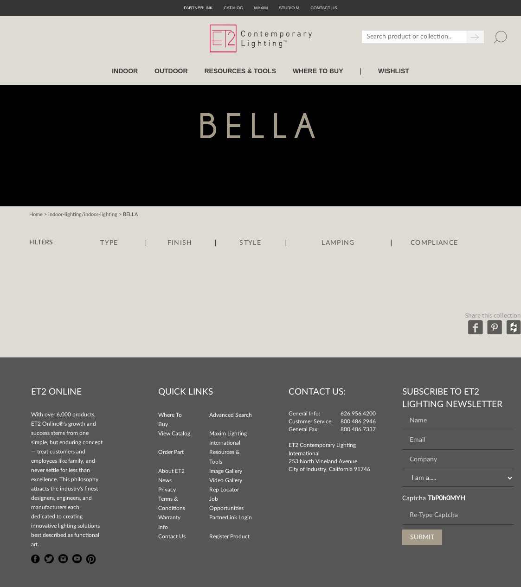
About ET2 (171, 471)
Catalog (233, 8)
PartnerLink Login (230, 517)
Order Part (171, 452)
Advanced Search (230, 415)
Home (36, 214)
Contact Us (172, 536)
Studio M (289, 8)
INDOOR (125, 71)
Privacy (167, 489)
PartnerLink (198, 8)
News (165, 480)
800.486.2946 (358, 421)
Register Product (229, 536)
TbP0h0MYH (446, 498)
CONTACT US (323, 8)
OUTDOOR (171, 71)
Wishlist (393, 71)
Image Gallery (225, 471)
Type (109, 243)
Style (250, 243)
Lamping (338, 243)
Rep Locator (224, 489)
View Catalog (174, 433)
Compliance (434, 243)
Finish (180, 243)
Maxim (261, 8)
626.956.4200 (358, 413)
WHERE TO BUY (318, 71)
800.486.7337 (358, 429)
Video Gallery (225, 480)
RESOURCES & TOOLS (240, 71)
